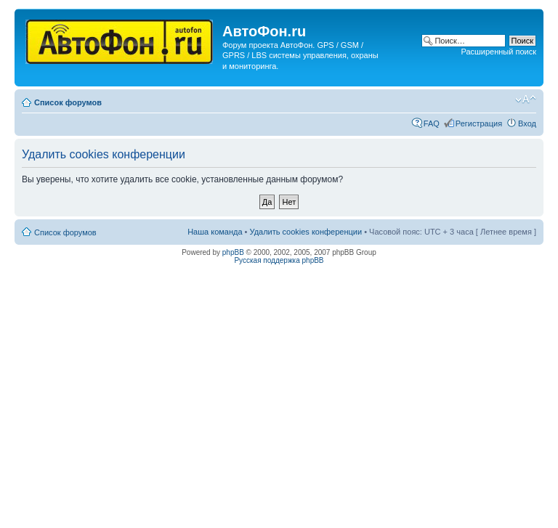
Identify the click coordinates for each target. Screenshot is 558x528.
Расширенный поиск (498, 51)
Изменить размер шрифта (525, 99)
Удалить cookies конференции (306, 231)
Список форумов (68, 102)
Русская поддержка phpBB (278, 260)
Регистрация (479, 123)
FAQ (432, 123)
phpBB (233, 252)
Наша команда (214, 231)
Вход (527, 123)
